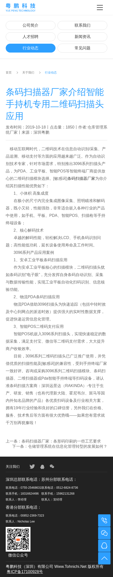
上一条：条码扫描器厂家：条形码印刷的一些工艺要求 (53, 441)
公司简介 (30, 25)
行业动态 (30, 48)
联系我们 (82, 25)
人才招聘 (30, 37)
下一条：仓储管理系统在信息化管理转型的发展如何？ (59, 446)
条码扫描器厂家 (81, 178)
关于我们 (28, 72)
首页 (9, 72)
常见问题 (82, 48)
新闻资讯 (82, 37)
